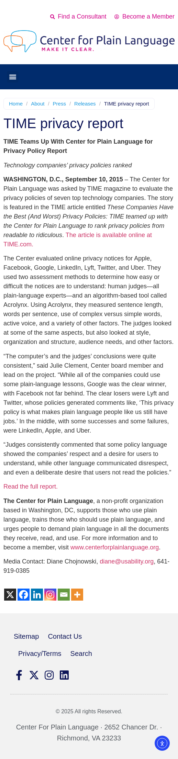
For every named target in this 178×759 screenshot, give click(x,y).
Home (16, 104)
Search (81, 653)
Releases (85, 104)
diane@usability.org (127, 561)
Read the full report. (30, 486)
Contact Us (65, 636)
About (37, 104)
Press (59, 104)
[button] (12, 76)
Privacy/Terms (40, 653)
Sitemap (26, 636)
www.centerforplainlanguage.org (114, 547)
